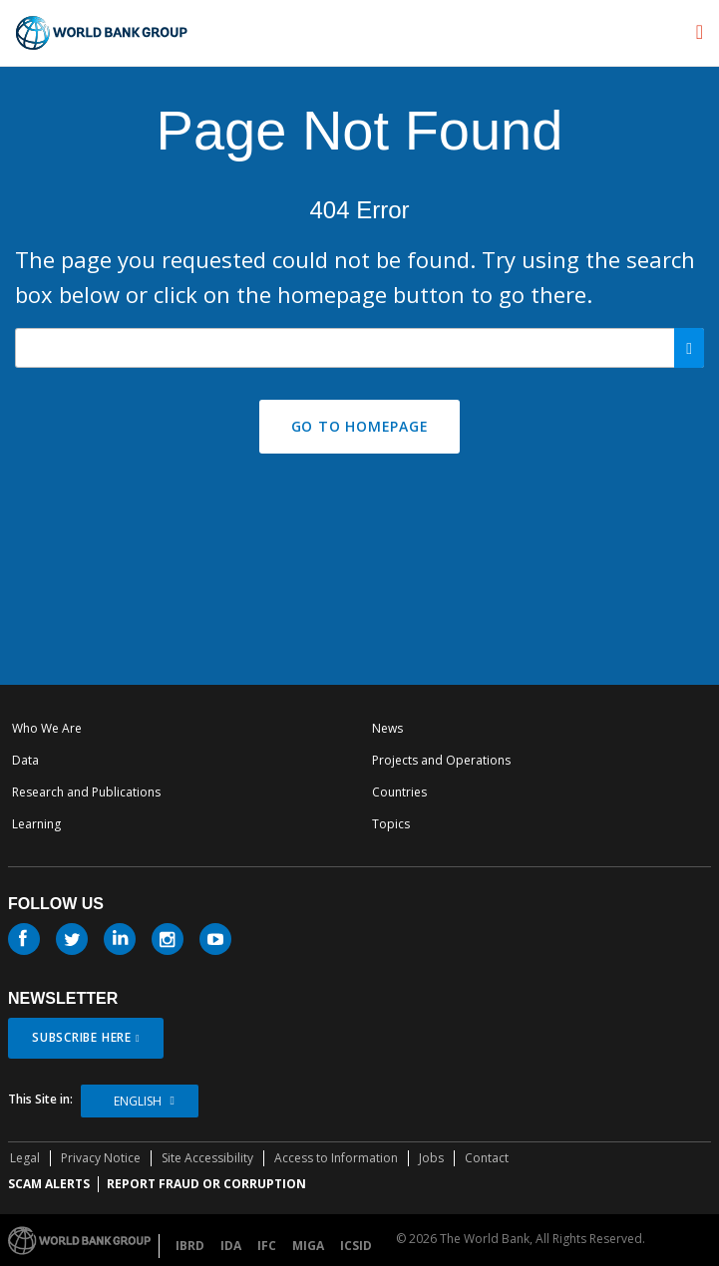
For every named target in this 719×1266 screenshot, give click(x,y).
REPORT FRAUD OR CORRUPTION (206, 1183)
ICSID (356, 1245)
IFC (266, 1245)
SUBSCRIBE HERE (82, 1037)
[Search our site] (359, 348)
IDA (230, 1245)
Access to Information (336, 1157)
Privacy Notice (101, 1157)
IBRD (190, 1245)
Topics (391, 823)
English (138, 1101)
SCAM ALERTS (49, 1183)
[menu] (699, 32)
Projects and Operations (441, 760)
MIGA (308, 1245)
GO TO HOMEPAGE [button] (360, 426)
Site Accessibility (207, 1157)
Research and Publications (86, 792)
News (387, 728)
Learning (36, 823)
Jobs (431, 1157)
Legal (25, 1157)
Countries (399, 792)
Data (25, 760)
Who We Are (47, 728)
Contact (487, 1157)
